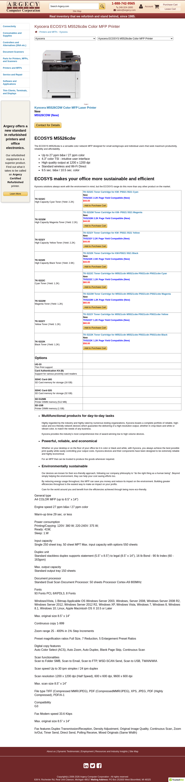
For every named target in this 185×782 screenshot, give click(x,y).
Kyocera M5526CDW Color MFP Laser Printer (65, 107)
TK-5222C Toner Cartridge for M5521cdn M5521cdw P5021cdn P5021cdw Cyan (125, 273)
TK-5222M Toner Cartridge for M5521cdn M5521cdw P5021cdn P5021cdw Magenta (127, 294)
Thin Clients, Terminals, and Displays (15, 92)
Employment (87, 751)
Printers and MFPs (12, 68)
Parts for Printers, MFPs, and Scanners (15, 60)
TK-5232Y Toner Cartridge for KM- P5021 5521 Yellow (111, 233)
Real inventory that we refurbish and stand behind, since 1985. (92, 16)
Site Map (77, 11)
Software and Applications (9, 82)
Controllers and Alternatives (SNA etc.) (14, 44)
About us (51, 751)
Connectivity (9, 26)
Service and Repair (12, 74)
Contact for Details (48, 125)
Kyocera (63, 32)
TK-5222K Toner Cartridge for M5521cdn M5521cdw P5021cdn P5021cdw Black (125, 335)
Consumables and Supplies (12, 34)
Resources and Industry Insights (111, 751)
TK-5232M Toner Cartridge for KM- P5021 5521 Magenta (112, 212)
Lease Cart (170, 9)
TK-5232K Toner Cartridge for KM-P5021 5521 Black (110, 253)
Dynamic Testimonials (68, 751)
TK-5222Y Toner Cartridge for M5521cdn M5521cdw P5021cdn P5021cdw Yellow (125, 314)
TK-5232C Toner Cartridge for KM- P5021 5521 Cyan (110, 192)
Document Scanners (13, 52)
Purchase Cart (170, 4)
